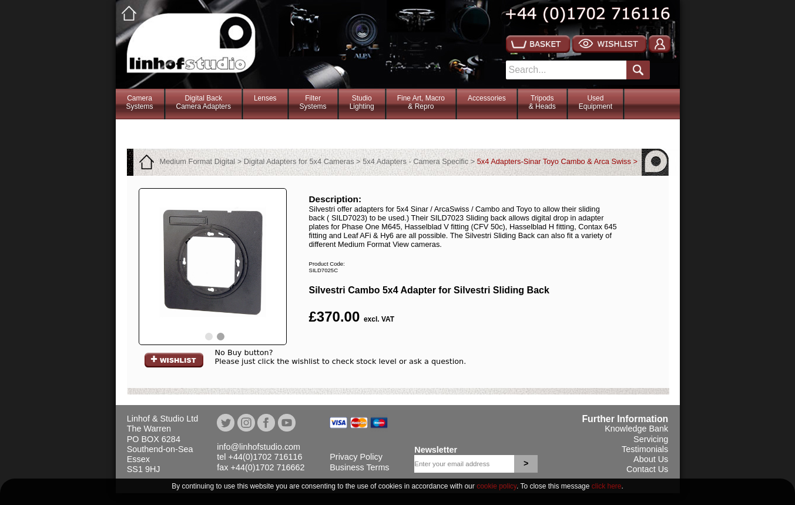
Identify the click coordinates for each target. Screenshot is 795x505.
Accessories (487, 98)
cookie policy (496, 486)
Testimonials (645, 449)
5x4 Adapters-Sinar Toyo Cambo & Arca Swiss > (557, 161)
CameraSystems (139, 102)
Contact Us (647, 469)
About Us (650, 459)
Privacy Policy (356, 456)
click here (607, 486)
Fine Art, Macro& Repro (421, 102)
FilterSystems (313, 102)
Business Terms (359, 467)
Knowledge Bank (636, 428)
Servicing (650, 439)
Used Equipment (595, 102)
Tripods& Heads (542, 102)
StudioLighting (362, 102)
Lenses (265, 98)
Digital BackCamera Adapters (203, 102)
